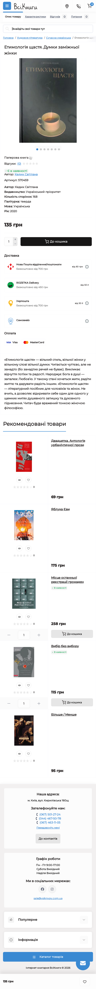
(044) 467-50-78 (50, 818)
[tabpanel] (48, 100)
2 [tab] (41, 149)
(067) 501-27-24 (49, 814)
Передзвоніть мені (48, 827)
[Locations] (67, 6)
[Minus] (15, 244)
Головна (8, 37)
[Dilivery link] (87, 267)
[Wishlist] (28, 480)
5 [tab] (52, 149)
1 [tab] (37, 149)
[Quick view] (19, 480)
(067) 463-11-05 (50, 822)
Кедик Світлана (26, 174)
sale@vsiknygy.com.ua (48, 898)
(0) (19, 163)
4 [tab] (48, 149)
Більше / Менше (63, 714)
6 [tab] (55, 149)
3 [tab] (44, 149)
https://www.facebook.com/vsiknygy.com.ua (42, 889)
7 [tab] (59, 149)
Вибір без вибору (65, 646)
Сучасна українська (58, 37)
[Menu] (7, 6)
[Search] (7, 29)
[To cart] (72, 634)
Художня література (29, 37)
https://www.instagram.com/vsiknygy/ (52, 889)
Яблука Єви (60, 509)
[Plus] (15, 239)
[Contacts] (78, 6)
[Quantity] (8, 241)
